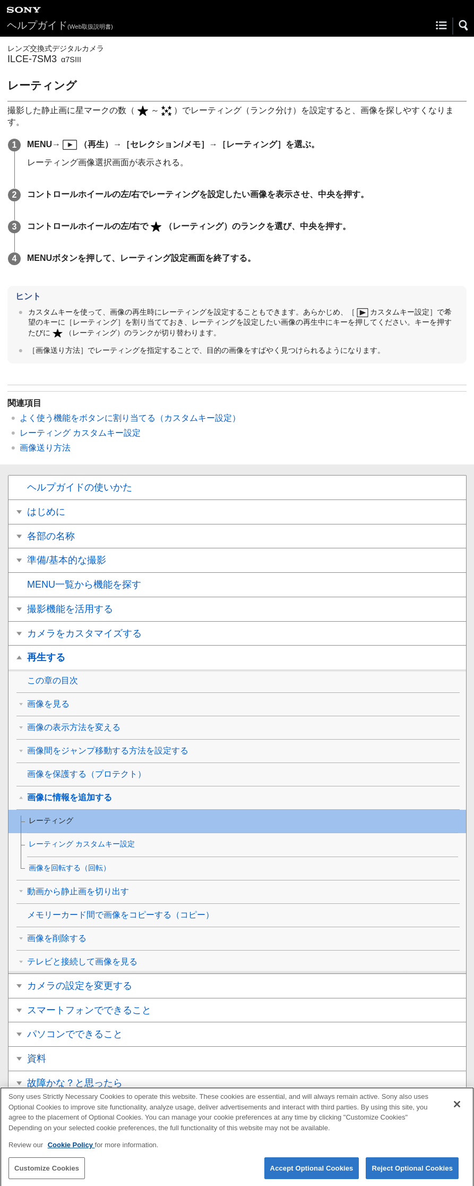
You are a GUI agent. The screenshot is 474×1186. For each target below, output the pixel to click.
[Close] (457, 1109)
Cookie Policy (71, 1150)
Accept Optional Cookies (312, 1173)
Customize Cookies (46, 1173)
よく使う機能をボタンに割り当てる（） (130, 417)
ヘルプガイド (60, 25)
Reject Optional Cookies (412, 1173)
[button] (463, 25)
